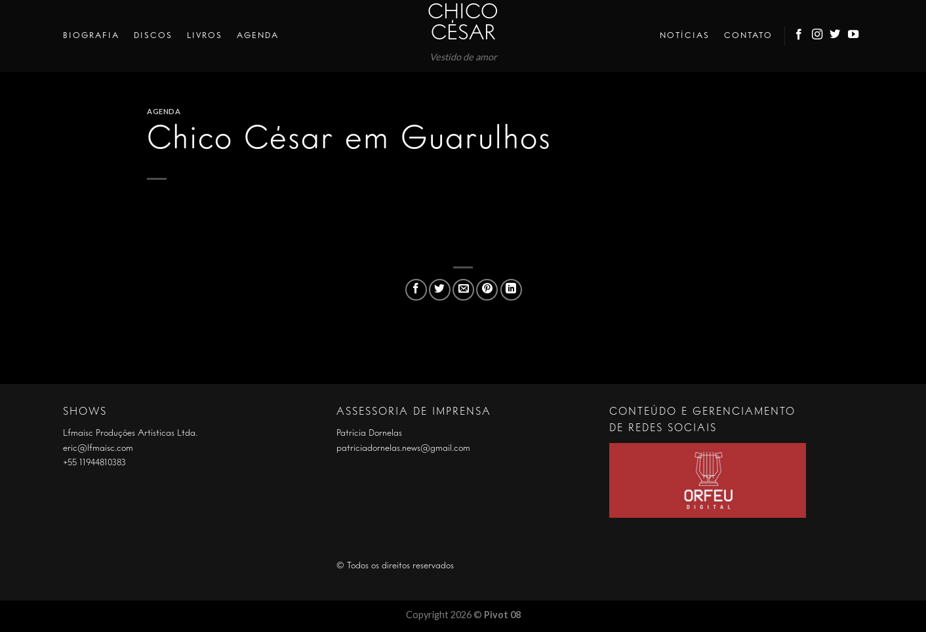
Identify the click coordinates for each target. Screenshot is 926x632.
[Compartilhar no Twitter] (440, 290)
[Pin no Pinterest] (487, 290)
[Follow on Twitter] (835, 36)
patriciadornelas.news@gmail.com (403, 448)
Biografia (91, 36)
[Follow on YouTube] (854, 36)
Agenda (258, 36)
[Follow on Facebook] (799, 36)
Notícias (685, 36)
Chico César (463, 24)
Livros (204, 36)
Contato (748, 36)
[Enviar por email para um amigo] (463, 290)
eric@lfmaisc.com (98, 448)
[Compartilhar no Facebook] (416, 290)
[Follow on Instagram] (818, 36)
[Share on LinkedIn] (511, 290)
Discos (153, 36)
